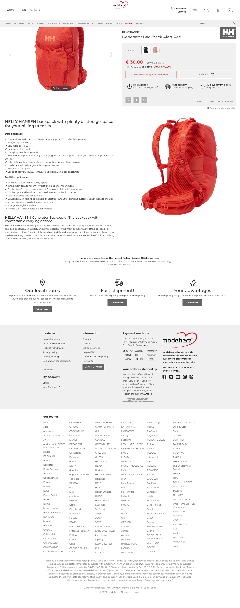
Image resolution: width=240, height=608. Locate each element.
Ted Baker (178, 469)
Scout (150, 529)
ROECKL (151, 477)
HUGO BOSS (102, 512)
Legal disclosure (51, 351)
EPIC (71, 503)
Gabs (72, 555)
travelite (177, 502)
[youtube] (179, 389)
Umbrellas (82, 23)
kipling (99, 551)
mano (124, 490)
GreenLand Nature (105, 460)
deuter (73, 473)
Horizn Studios (103, 503)
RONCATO (152, 482)
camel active (50, 550)
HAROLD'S (101, 473)
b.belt (46, 463)
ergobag (74, 508)
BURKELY (48, 537)
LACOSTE (126, 434)
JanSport (100, 521)
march (124, 499)
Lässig (124, 447)
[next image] (111, 66)
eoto (71, 499)
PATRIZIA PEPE (129, 555)
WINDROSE (179, 553)
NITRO (124, 525)
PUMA (150, 456)
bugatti (47, 533)
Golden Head (102, 447)
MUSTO (125, 516)
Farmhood (75, 521)
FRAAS (72, 534)
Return (86, 355)
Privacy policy (49, 364)
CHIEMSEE (75, 434)
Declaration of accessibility (56, 373)
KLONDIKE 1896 (103, 555)
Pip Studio (152, 443)
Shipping (162, 69)
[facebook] (165, 389)
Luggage (68, 23)
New (8, 23)
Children (36, 10)
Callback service (91, 360)
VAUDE (177, 532)
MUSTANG (126, 512)
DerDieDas (75, 464)
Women (11, 10)
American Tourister (53, 447)
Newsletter (88, 373)
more (145, 357)
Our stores (48, 381)
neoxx (124, 521)
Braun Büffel (50, 507)
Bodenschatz (50, 489)
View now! (42, 321)
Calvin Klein (49, 546)
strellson (177, 447)
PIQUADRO (153, 447)
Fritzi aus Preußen (79, 542)
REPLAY (151, 473)
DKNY (72, 477)
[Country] (195, 10)
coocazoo (74, 447)
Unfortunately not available (151, 80)
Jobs (45, 377)
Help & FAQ (88, 364)
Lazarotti (126, 451)
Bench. (47, 472)
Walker (177, 545)
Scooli (150, 521)
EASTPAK (74, 495)
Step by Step (180, 438)
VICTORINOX (180, 536)
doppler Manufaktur (80, 486)
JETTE (98, 525)
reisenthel (152, 469)
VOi (175, 540)
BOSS (46, 502)
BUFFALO (48, 528)
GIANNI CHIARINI (104, 438)
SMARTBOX (153, 554)
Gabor (72, 551)
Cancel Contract (93, 378)
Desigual (74, 469)
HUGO (98, 508)
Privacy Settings (51, 368)
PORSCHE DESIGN (157, 451)
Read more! (117, 314)
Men (23, 10)
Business (19, 23)
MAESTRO (126, 473)
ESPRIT (73, 512)
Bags (30, 23)
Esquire (73, 516)
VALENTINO (179, 523)
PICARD (125, 560)
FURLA (73, 547)
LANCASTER (127, 443)
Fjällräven (74, 525)
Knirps (98, 560)
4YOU (46, 434)
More (119, 23)
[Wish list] (207, 10)
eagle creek (75, 490)
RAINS (150, 460)
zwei (175, 558)
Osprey (125, 538)
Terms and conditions (54, 355)
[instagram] (186, 389)
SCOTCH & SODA (156, 525)
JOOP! (98, 529)
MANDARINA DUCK (131, 486)
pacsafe (125, 547)
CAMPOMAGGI (51, 559)
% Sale (128, 23)
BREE (46, 511)
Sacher (150, 486)
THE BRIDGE (180, 473)
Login (45, 394)
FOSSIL (73, 529)
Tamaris (177, 460)
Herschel (100, 490)
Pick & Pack (127, 564)
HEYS (98, 495)
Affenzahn (48, 443)
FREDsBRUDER (77, 538)
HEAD (98, 477)
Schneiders (153, 512)
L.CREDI (99, 564)
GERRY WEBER (103, 434)
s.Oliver (151, 563)
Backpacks (54, 23)
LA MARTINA (128, 438)
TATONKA (178, 464)
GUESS (99, 469)
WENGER (178, 549)
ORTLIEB (126, 534)
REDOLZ (151, 464)
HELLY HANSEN (131, 38)
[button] (206, 81)
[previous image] (11, 66)
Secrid (150, 542)
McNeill (125, 508)
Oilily (124, 529)
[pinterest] (193, 389)
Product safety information (221, 114)
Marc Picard (127, 495)
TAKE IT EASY (180, 456)
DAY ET (73, 451)
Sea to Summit (155, 538)
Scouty (150, 534)
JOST (98, 534)
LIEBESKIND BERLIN (132, 460)
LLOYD (125, 469)
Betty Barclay (50, 481)
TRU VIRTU (178, 507)
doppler (73, 482)
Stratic (176, 443)
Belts (109, 23)
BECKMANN (50, 468)
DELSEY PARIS (77, 460)
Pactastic (126, 551)
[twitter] (172, 389)
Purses (40, 23)
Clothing (97, 23)
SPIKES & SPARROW (184, 434)
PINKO (150, 438)
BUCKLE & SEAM (52, 524)
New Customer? (51, 399)
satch (150, 508)
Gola (97, 443)
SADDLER (152, 490)
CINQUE (73, 438)
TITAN (176, 489)
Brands (140, 23)
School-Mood (154, 516)
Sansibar (151, 503)
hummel (100, 516)
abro (45, 438)
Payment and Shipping (95, 368)
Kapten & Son (102, 538)
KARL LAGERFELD (105, 542)
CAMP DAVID (50, 554)
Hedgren (100, 482)
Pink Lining (153, 434)
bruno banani (50, 520)
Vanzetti (177, 527)
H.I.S (97, 499)
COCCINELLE (76, 443)
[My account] (218, 10)
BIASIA (47, 485)
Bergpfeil (48, 476)
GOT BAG (100, 451)
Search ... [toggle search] (217, 23)
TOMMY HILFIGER (182, 494)
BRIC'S (46, 515)
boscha (47, 498)
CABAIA (47, 541)
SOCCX (151, 559)
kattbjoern (101, 547)
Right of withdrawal (53, 360)
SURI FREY (178, 451)
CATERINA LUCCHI (53, 563)
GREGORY (100, 464)
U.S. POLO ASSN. (182, 511)
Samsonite (153, 499)
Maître (124, 482)
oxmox (124, 542)
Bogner (47, 494)
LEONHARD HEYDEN (133, 456)
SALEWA (151, 495)
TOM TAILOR (179, 498)
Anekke (47, 451)
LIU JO (124, 464)
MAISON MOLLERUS (132, 477)
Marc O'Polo (127, 503)
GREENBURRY (103, 456)
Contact (86, 351)
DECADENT (75, 456)
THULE (176, 485)
